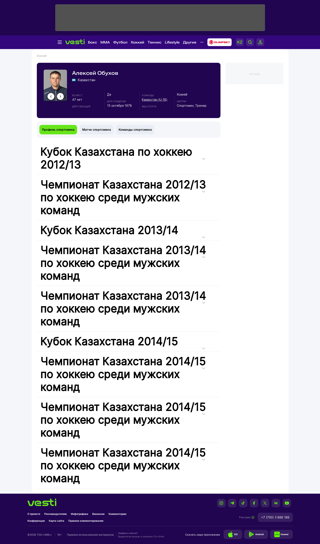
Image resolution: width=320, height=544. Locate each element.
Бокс (92, 42)
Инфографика (79, 514)
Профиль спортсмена (58, 129)
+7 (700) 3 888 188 (275, 517)
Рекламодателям (55, 514)
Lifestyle (172, 42)
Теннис (154, 42)
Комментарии (117, 514)
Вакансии (98, 514)
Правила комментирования (85, 520)
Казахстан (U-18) (154, 99)
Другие (189, 42)
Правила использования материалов (90, 534)
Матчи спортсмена (96, 129)
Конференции (36, 520)
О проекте (33, 514)
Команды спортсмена (135, 129)
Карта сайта (56, 520)
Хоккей (137, 42)
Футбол (120, 42)
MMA (105, 42)
